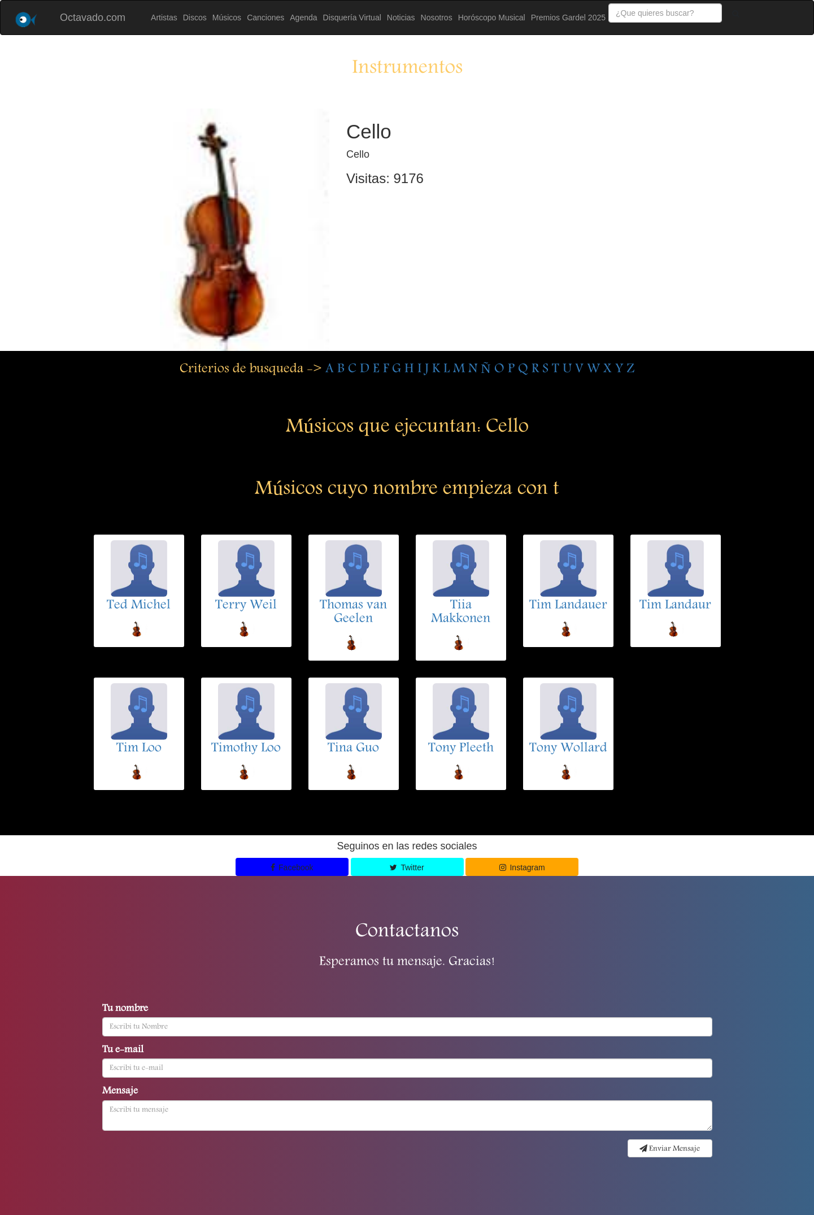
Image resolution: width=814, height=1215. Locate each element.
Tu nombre (125, 1009)
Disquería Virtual (352, 17)
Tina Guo (353, 748)
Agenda (303, 17)
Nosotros (436, 17)
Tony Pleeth (461, 748)
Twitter (407, 867)
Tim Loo (139, 748)
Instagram (522, 867)
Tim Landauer (568, 605)
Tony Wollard (568, 748)
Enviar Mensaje (669, 1149)
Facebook (292, 867)
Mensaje (120, 1092)
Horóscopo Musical (491, 17)
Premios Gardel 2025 (568, 17)
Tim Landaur (675, 605)
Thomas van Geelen (353, 612)
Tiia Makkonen (460, 612)
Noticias (401, 17)
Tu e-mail (122, 1050)
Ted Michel (139, 605)
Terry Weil (246, 605)
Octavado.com (92, 17)
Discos (195, 17)
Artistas (164, 17)
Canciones (265, 17)
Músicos (226, 17)
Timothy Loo (246, 748)
